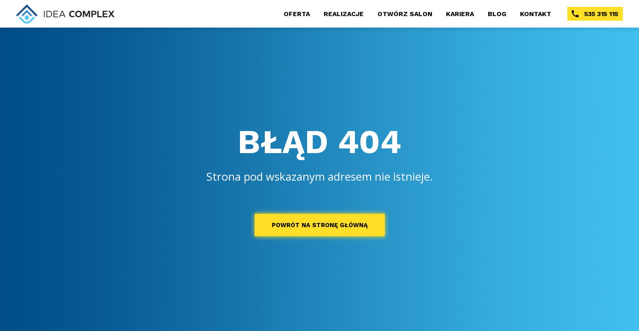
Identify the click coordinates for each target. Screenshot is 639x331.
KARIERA (460, 13)
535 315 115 (594, 13)
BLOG (497, 13)
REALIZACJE (344, 13)
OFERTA (297, 13)
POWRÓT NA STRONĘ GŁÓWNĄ (320, 225)
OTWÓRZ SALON (404, 13)
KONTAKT (535, 13)
